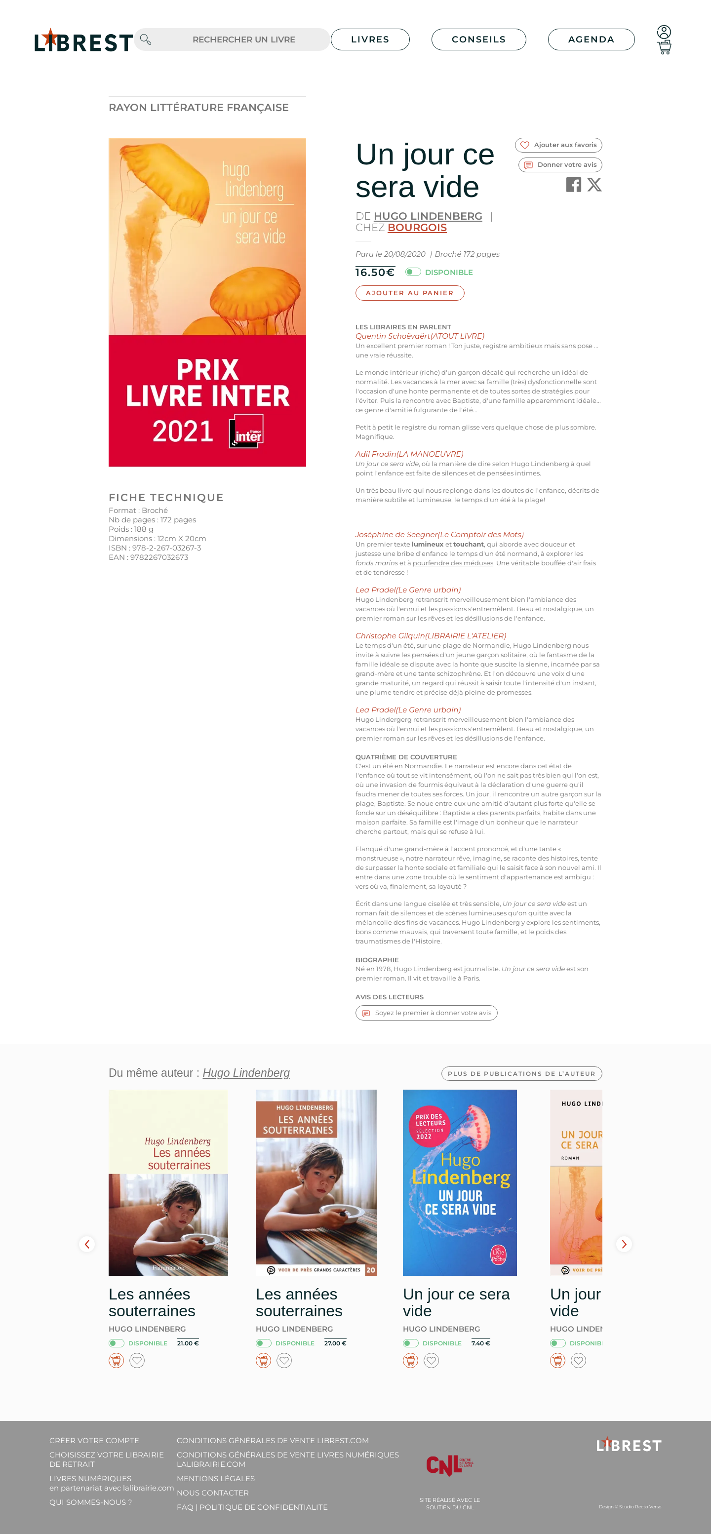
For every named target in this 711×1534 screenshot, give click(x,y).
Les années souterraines (152, 1302)
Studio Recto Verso (640, 1506)
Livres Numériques (111, 1483)
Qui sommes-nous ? (90, 1502)
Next (624, 1244)
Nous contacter (213, 1492)
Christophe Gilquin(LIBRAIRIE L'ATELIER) (431, 635)
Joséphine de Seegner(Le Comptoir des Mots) (440, 534)
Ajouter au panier (410, 293)
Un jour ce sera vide (456, 1302)
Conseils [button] (479, 39)
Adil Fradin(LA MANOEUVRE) (409, 454)
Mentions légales (216, 1478)
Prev (87, 1244)
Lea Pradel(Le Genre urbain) (408, 589)
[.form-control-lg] (244, 40)
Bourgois (417, 227)
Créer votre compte (94, 1440)
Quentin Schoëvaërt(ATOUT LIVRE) (420, 336)
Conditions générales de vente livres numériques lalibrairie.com (288, 1459)
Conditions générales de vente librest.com (273, 1440)
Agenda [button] (591, 39)
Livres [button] (370, 39)
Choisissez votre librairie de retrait (106, 1459)
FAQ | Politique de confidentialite (252, 1507)
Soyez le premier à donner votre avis (426, 1013)
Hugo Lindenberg (428, 216)
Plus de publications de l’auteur (522, 1073)
